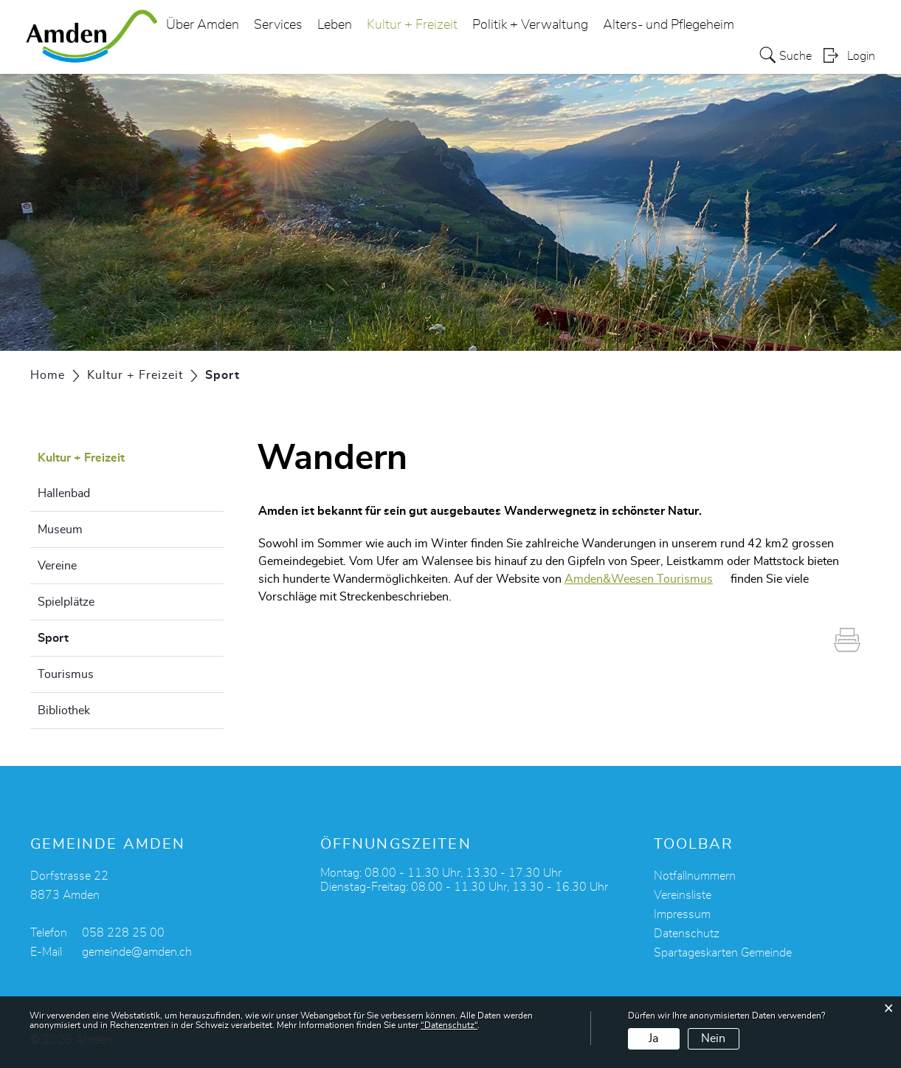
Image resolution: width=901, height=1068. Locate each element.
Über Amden (202, 25)
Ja (653, 1038)
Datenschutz (686, 933)
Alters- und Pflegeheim (668, 25)
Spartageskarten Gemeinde (723, 953)
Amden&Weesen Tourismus (646, 579)
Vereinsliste (682, 895)
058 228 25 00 (123, 933)
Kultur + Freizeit (412, 25)
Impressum (682, 914)
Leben (334, 25)
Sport (90, 636)
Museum (60, 529)
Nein (713, 1038)
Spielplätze (66, 602)
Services (278, 25)
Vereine (57, 566)
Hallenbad (64, 493)
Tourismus (66, 674)
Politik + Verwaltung (530, 25)
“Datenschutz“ (449, 1025)
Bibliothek (64, 710)
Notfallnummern (695, 876)
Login (861, 56)
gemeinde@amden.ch (137, 952)
